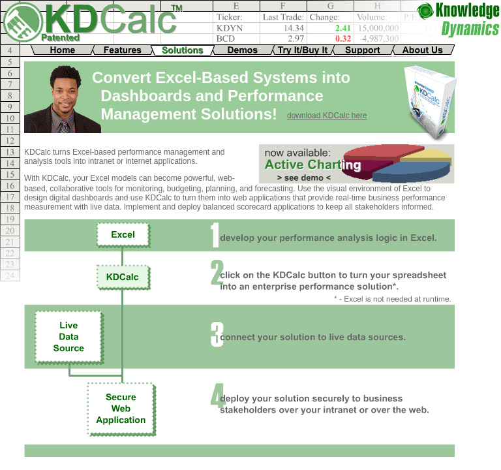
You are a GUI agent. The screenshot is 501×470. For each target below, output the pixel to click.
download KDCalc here (327, 115)
